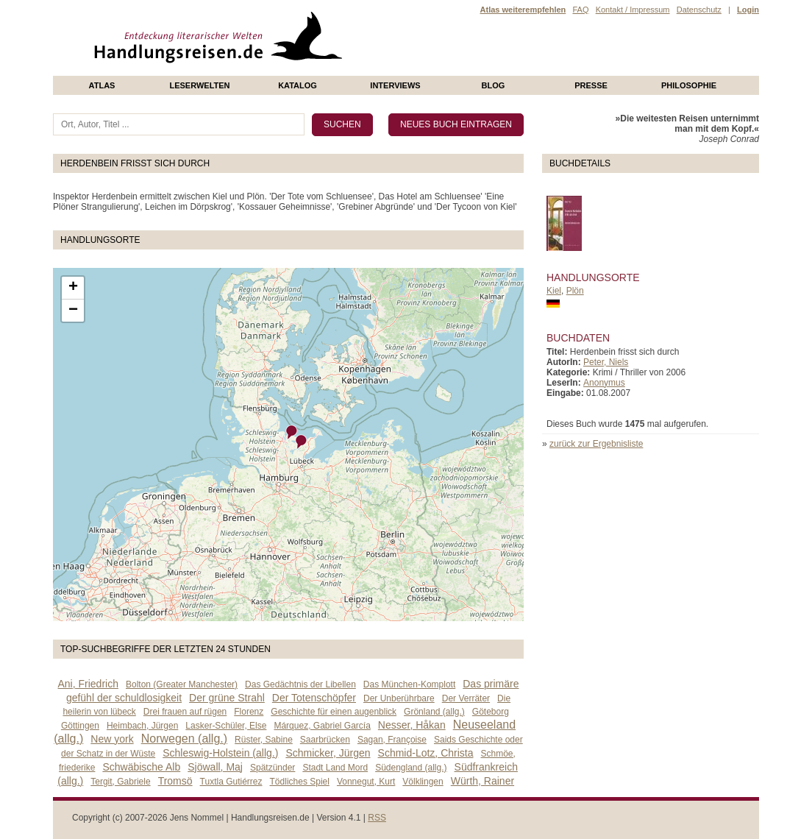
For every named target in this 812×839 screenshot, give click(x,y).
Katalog (297, 85)
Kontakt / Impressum (633, 9)
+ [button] (73, 288)
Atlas (102, 85)
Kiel (553, 291)
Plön (575, 291)
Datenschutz (699, 9)
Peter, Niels (605, 362)
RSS (377, 818)
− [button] (73, 311)
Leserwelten (199, 85)
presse (591, 85)
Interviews (395, 85)
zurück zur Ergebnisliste (596, 444)
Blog (493, 85)
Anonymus (604, 383)
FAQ (580, 9)
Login (748, 9)
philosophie (688, 85)
